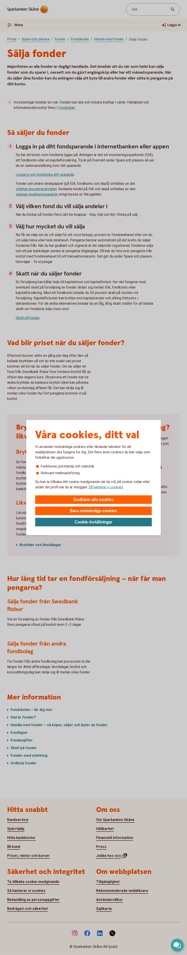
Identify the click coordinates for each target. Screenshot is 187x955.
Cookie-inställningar (94, 522)
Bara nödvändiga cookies (93, 511)
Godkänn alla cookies (93, 500)
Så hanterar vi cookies (106, 487)
